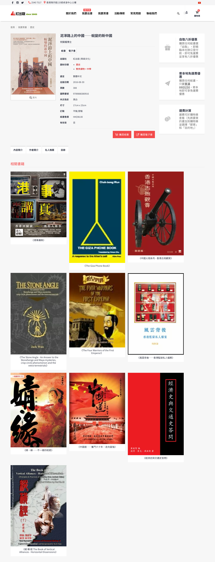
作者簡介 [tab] (34, 150)
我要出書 (87, 12)
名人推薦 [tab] (49, 150)
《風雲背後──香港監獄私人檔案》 (155, 357)
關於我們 (71, 13)
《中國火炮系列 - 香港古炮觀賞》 (156, 258)
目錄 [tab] (63, 150)
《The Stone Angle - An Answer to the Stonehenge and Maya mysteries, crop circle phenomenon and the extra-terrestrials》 (38, 361)
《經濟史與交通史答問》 (156, 458)
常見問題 (135, 13)
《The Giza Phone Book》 (97, 265)
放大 (33, 97)
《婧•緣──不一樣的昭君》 (38, 450)
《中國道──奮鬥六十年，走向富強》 (97, 446)
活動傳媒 (119, 13)
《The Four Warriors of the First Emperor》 (97, 351)
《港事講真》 (38, 240)
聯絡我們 (152, 13)
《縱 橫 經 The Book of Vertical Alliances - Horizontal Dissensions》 (38, 550)
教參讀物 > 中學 (83, 69)
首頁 (13, 27)
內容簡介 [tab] (18, 150)
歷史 (32, 27)
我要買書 (103, 13)
